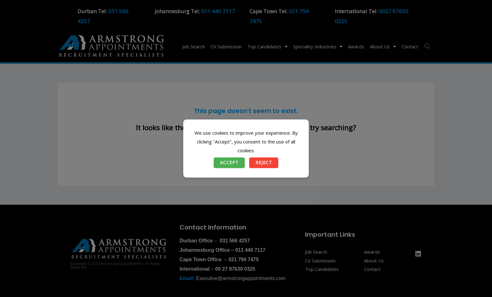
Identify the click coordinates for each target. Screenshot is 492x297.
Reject (263, 163)
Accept (229, 163)
